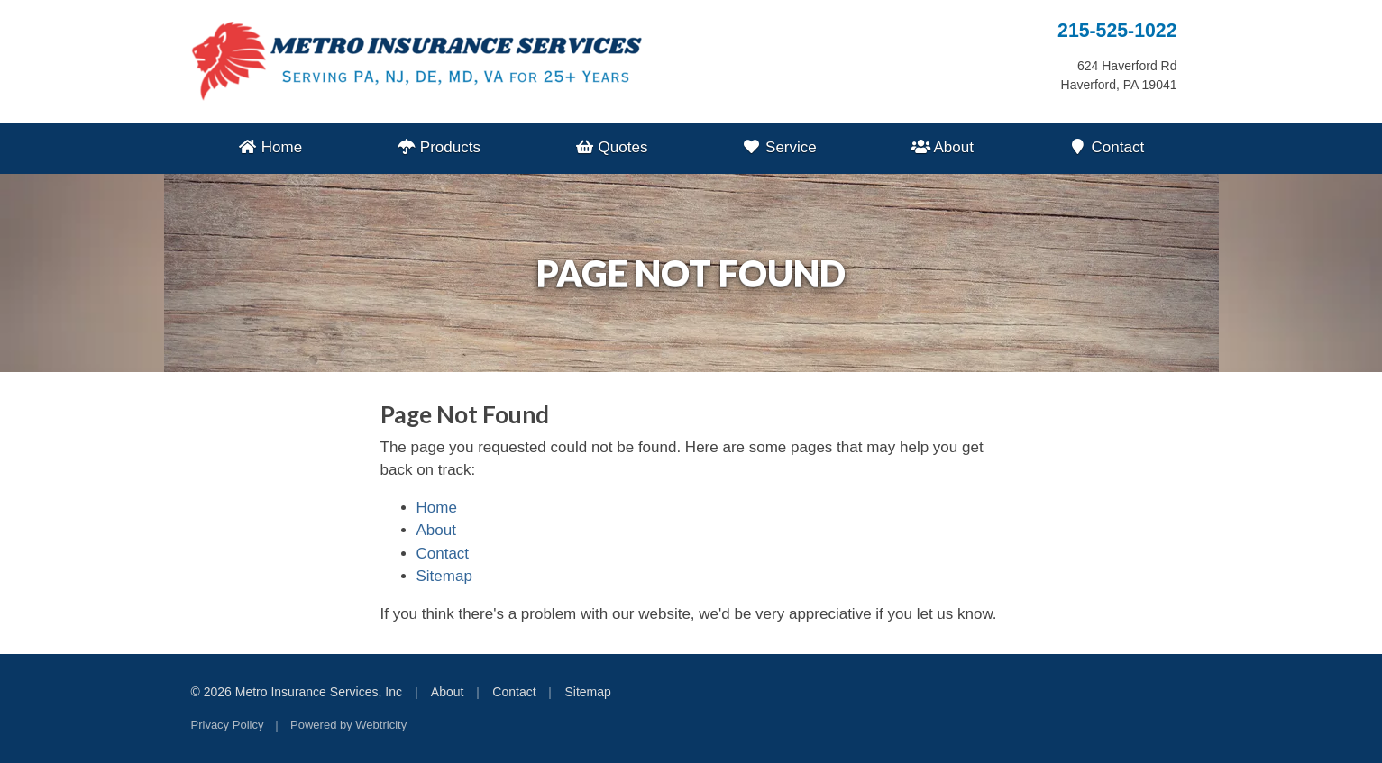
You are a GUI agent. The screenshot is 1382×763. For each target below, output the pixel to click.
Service (779, 147)
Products (438, 147)
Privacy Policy (227, 724)
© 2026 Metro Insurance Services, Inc (296, 692)
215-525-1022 (1116, 30)
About (942, 147)
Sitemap (444, 576)
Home (270, 147)
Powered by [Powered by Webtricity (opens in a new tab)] (348, 724)
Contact (1106, 147)
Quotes (611, 147)
